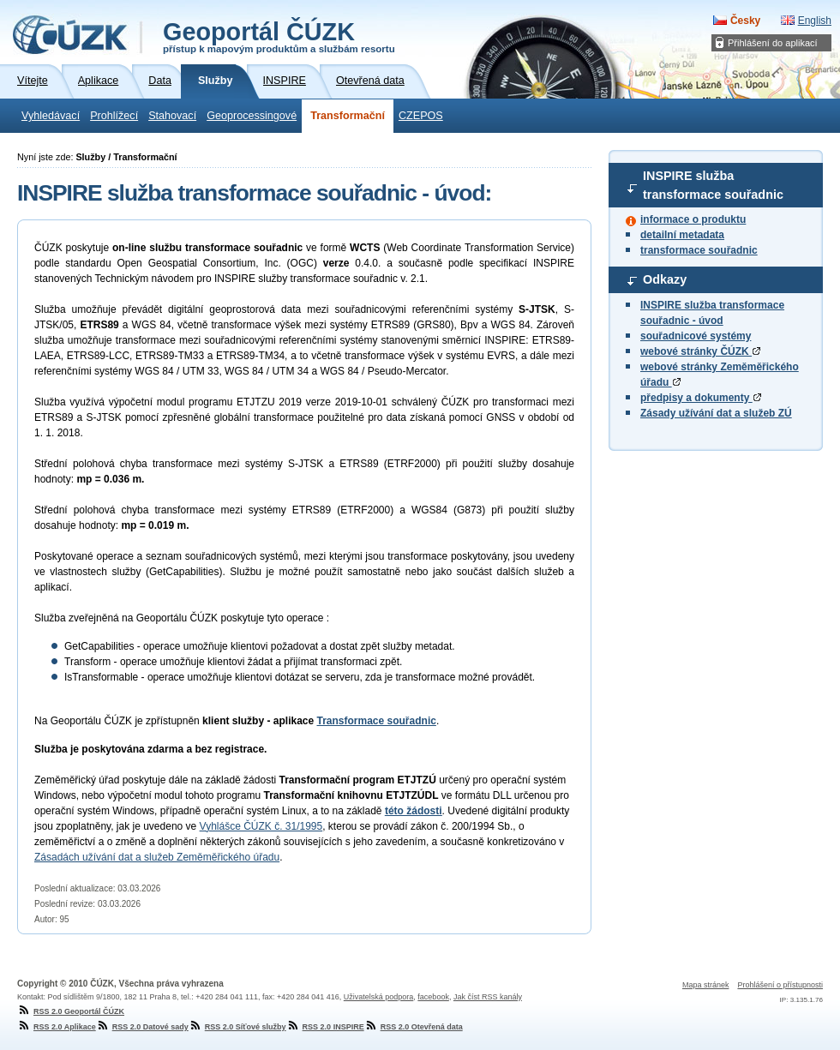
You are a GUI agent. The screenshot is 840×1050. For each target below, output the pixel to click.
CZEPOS (421, 116)
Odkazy (665, 279)
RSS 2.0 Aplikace (56, 1027)
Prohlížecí (114, 116)
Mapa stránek (705, 985)
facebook (433, 997)
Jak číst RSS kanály (487, 997)
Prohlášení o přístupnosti (780, 985)
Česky (745, 21)
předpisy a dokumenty (700, 398)
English (814, 21)
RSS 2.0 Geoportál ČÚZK (70, 1011)
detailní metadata (682, 235)
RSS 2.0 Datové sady (142, 1027)
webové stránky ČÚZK (700, 351)
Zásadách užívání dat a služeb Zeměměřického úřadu (156, 857)
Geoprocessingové (252, 116)
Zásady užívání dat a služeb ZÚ (716, 413)
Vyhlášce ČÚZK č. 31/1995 (261, 826)
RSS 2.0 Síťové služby (237, 1027)
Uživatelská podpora (379, 997)
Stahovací (172, 116)
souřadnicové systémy (695, 336)
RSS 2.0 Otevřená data (413, 1027)
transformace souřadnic (699, 250)
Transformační (347, 116)
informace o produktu (693, 219)
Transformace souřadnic (376, 721)
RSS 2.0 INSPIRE (325, 1027)
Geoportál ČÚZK (279, 36)
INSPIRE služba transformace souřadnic (713, 185)
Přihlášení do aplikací (773, 43)
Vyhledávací (50, 116)
